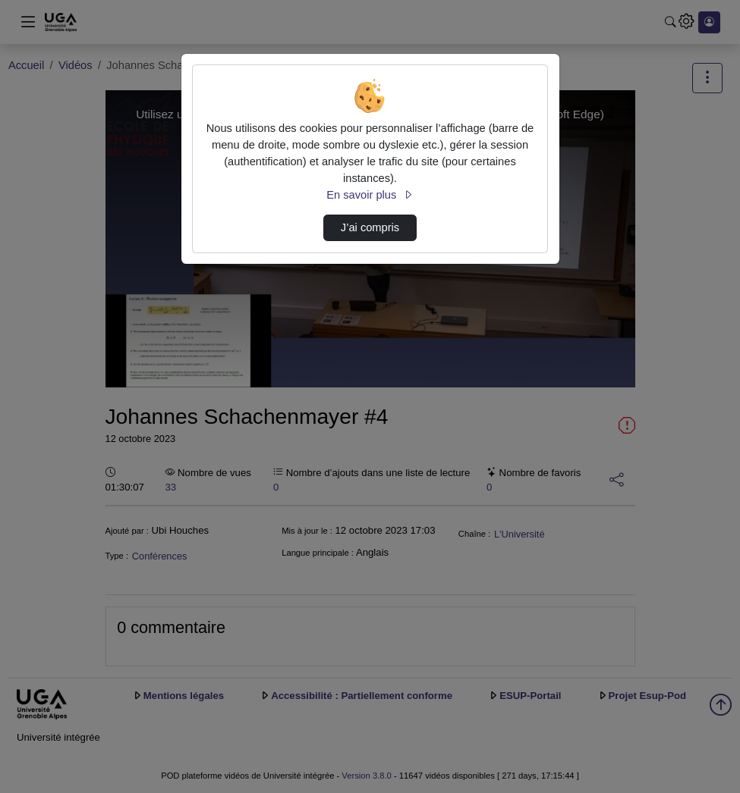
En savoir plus (369, 194)
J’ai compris (370, 227)
